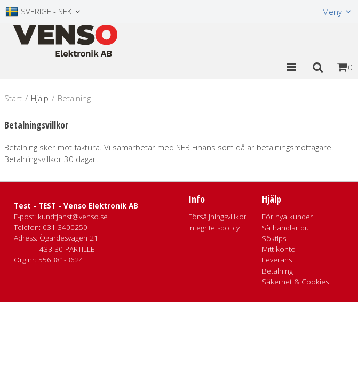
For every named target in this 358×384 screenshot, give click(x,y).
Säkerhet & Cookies (295, 281)
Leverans (277, 260)
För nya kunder (287, 216)
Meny (332, 11)
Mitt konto (279, 249)
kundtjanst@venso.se (73, 216)
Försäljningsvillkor (217, 216)
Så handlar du (285, 228)
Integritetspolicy (214, 228)
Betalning (277, 271)
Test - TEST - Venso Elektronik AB (76, 206)
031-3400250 (65, 227)
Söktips (274, 238)
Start (13, 98)
